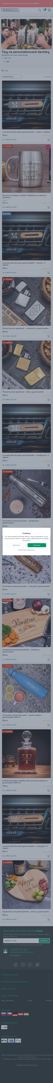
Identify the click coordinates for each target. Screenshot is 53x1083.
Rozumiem (36, 545)
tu (34, 550)
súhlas (46, 536)
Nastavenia (16, 545)
